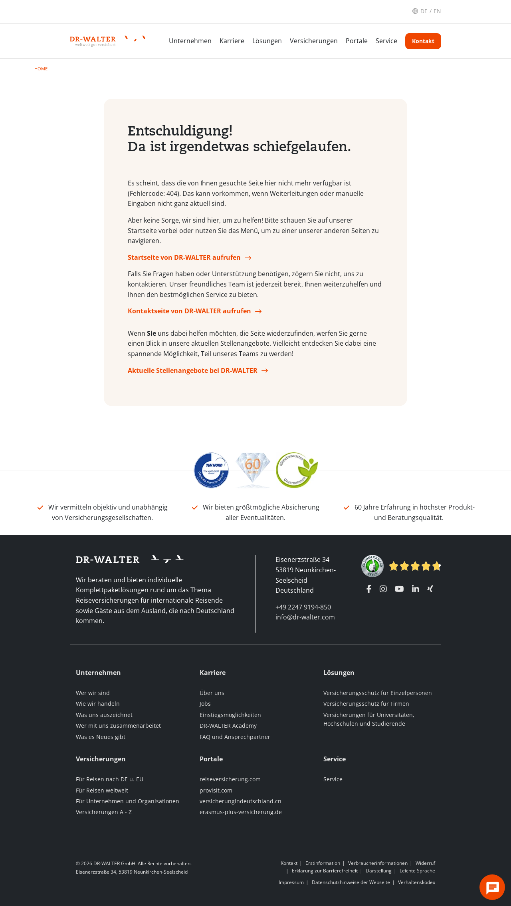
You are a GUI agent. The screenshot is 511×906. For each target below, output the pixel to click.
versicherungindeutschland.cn (240, 801)
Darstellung (379, 870)
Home (41, 69)
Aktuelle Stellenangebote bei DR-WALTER (192, 370)
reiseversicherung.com (230, 779)
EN (437, 11)
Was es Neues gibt (100, 737)
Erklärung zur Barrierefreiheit (325, 870)
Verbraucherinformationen (378, 863)
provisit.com (216, 790)
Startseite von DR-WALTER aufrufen (184, 257)
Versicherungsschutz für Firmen (366, 703)
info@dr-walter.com (305, 617)
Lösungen (267, 40)
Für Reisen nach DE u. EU (109, 779)
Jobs (205, 703)
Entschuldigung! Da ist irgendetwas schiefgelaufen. (239, 139)
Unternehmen (190, 40)
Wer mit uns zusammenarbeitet (118, 725)
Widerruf (425, 863)
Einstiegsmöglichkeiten (230, 715)
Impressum (291, 882)
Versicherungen (314, 40)
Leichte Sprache (417, 870)
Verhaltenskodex (416, 882)
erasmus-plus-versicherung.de (241, 812)
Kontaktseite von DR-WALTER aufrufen (189, 311)
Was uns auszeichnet (104, 715)
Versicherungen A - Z (104, 812)
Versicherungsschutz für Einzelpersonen (377, 693)
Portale (357, 40)
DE (424, 11)
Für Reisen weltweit (102, 790)
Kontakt (423, 41)
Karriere (232, 40)
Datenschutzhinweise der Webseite (351, 882)
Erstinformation (322, 863)
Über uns (212, 693)
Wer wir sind (93, 693)
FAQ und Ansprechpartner (235, 737)
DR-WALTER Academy (228, 725)
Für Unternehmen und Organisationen (127, 801)
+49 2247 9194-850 (303, 607)
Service (386, 40)
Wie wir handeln (98, 703)
